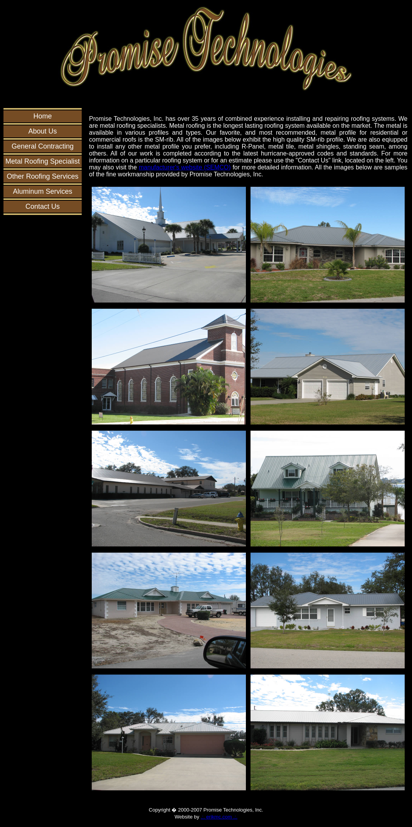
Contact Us (42, 206)
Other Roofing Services (43, 176)
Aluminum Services (42, 191)
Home (43, 116)
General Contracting (43, 146)
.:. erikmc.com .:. (219, 817)
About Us (43, 131)
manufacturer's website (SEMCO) (185, 167)
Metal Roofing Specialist (42, 161)
